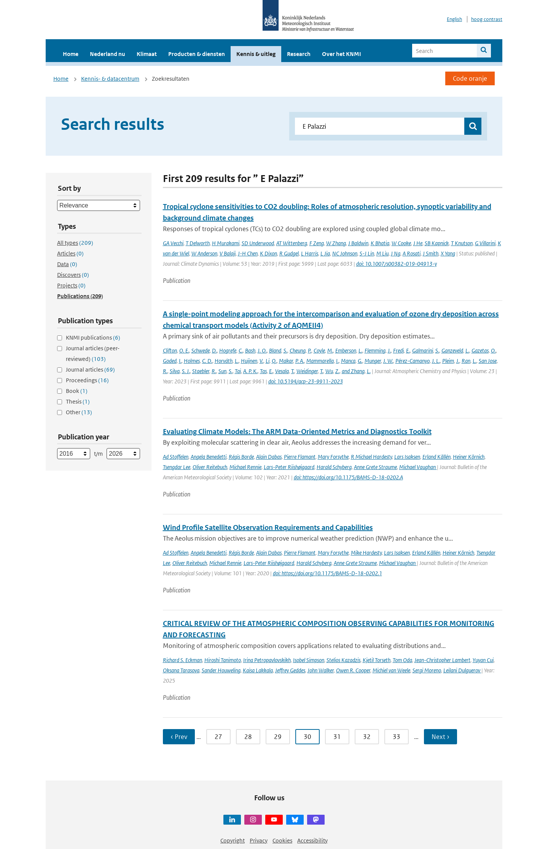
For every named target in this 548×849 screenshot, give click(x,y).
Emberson (345, 350)
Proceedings (87, 380)
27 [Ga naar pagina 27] (218, 737)
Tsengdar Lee (176, 467)
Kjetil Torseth (376, 660)
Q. (274, 360)
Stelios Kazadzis (343, 660)
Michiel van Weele (391, 670)
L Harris (309, 253)
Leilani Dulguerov (462, 670)
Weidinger (307, 371)
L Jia (325, 253)
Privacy (259, 840)
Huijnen (249, 360)
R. (165, 371)
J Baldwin (358, 243)
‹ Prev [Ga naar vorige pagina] (178, 737)
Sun (222, 371)
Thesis (78, 401)
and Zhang (353, 371)
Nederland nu (107, 53)
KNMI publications (93, 337)
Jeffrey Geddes (290, 670)
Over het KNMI (341, 53)
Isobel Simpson (308, 660)
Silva (175, 371)
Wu (329, 371)
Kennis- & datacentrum (110, 78)
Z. (337, 371)
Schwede (200, 350)
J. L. (436, 360)
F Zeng (316, 243)
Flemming (375, 350)
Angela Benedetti (208, 456)
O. (493, 350)
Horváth (224, 360)
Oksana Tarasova (181, 670)
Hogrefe (227, 350)
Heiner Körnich (468, 456)
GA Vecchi (173, 243)
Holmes (192, 360)
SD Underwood (258, 243)
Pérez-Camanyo (412, 360)
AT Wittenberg (291, 243)
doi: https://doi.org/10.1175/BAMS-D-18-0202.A (348, 477)
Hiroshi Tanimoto (222, 660)
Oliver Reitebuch (210, 467)
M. (330, 350)
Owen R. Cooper (353, 670)
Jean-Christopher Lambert (442, 660)
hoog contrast (486, 19)
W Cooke (401, 243)
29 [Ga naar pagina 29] (278, 737)
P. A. (299, 360)
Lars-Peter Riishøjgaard (289, 467)
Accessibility (312, 840)
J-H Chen (248, 253)
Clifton (170, 350)
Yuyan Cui (483, 660)
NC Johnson (344, 253)
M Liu (382, 253)
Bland (275, 350)
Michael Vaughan (418, 467)
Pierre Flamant (299, 456)
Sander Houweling (221, 670)
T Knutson (462, 243)
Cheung (298, 350)
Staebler (200, 371)
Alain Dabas (269, 456)
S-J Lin (367, 253)
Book (77, 390)
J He (417, 243)
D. (214, 350)
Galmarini (422, 350)
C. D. (207, 360)
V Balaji (228, 253)
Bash (250, 350)
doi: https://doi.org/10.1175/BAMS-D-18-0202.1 (327, 573)
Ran (466, 360)
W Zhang (336, 243)
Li (267, 360)
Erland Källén (436, 456)
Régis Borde (241, 456)
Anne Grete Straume (375, 467)
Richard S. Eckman (182, 660)
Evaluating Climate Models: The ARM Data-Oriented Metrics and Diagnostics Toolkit (297, 431)
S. (285, 350)
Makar (286, 360)
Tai (238, 371)
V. (261, 360)
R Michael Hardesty (371, 456)
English (454, 19)
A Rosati (412, 253)
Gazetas (480, 350)
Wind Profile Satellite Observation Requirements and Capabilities (268, 527)
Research (299, 53)
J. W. (388, 360)
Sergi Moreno (427, 670)
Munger (373, 360)
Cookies (282, 840)
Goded (170, 360)
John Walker (320, 670)
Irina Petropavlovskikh (267, 660)
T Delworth (198, 243)
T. (292, 371)
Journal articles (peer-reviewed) (92, 353)
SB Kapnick (437, 243)
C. (241, 350)
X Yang (448, 253)
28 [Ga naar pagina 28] (248, 737)
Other (79, 412)
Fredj (398, 350)
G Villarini (485, 243)
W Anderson (204, 253)
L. (360, 350)
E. (408, 350)
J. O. (262, 350)
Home (70, 53)
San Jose (488, 360)
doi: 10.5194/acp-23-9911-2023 (305, 381)
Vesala (282, 371)
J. (389, 350)
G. (360, 360)
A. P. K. (250, 371)
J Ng (395, 253)
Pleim (448, 360)
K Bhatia (380, 243)
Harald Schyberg (334, 467)
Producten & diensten (196, 53)
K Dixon (268, 253)
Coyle (319, 350)
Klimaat (147, 53)
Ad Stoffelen (175, 456)
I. (180, 360)
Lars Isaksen (407, 456)
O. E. (184, 350)
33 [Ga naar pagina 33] (396, 737)
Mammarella (320, 360)
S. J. (186, 371)
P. (309, 350)
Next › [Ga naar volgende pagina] (440, 737)
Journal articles (90, 369)
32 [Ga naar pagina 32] (367, 737)
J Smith (430, 253)
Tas (263, 371)
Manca (348, 360)
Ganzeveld (452, 350)
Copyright (232, 840)
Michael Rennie (245, 467)
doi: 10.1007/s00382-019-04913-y (396, 263)
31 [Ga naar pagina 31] (337, 737)
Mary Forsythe (333, 456)
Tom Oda (402, 660)
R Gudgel (289, 253)
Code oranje (470, 78)
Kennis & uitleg (256, 53)
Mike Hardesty (366, 552)
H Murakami (225, 243)
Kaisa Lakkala (258, 670)
